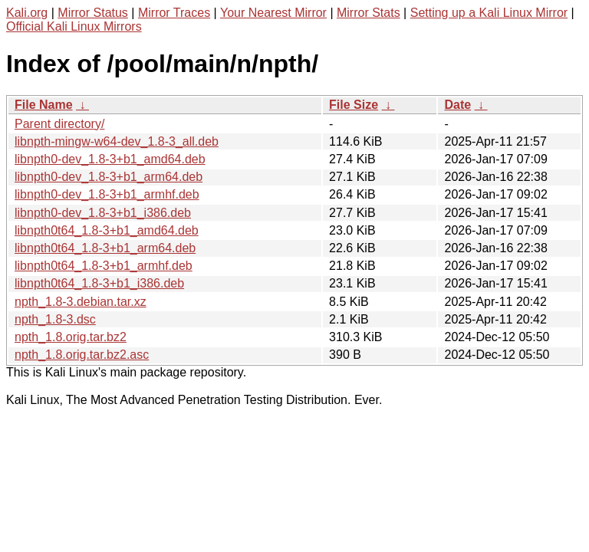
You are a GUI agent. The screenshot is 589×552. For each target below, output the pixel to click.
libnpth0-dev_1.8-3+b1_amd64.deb (110, 159)
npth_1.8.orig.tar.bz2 (71, 336)
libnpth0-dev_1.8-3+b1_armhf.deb (107, 194)
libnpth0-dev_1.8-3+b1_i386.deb (103, 212)
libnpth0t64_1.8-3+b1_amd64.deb (107, 230)
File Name (44, 104)
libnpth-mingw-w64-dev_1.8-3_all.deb (117, 141)
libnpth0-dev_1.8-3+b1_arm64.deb (108, 176)
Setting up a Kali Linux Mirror (489, 12)
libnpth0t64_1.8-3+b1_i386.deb (99, 283)
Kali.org (27, 12)
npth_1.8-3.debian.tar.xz (80, 301)
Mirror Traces (174, 12)
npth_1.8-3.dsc (55, 319)
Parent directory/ (59, 123)
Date (457, 104)
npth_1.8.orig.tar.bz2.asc (82, 354)
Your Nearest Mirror (273, 12)
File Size (353, 104)
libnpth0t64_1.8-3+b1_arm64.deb (105, 248)
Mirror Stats (368, 12)
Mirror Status (93, 12)
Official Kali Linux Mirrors (74, 26)
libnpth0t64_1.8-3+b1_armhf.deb (103, 265)
